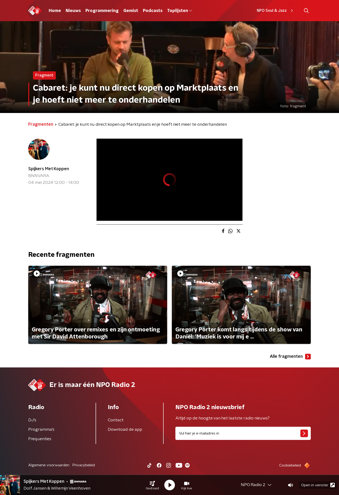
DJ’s (32, 420)
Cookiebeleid (290, 465)
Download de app (125, 429)
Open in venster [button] (318, 485)
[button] (152, 485)
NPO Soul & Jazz (275, 10)
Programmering (102, 11)
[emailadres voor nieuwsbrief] (243, 433)
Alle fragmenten (290, 356)
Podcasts (152, 11)
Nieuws (73, 11)
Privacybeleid (83, 465)
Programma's (41, 429)
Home (55, 11)
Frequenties (39, 439)
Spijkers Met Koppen (48, 169)
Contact (116, 420)
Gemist (130, 11)
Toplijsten (179, 11)
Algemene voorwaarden (48, 465)
